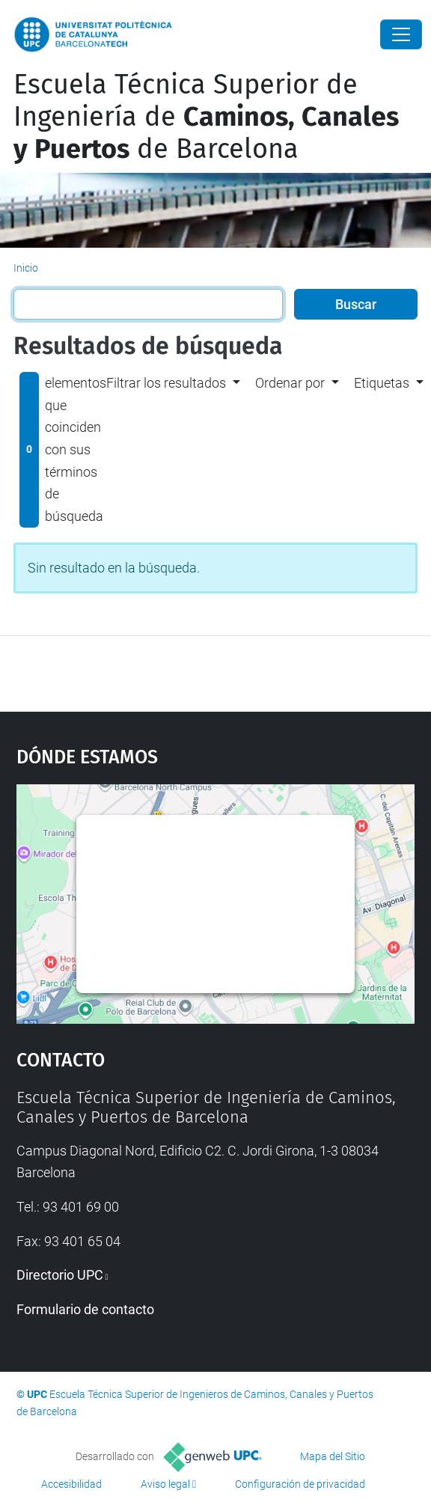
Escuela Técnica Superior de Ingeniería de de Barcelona (206, 116)
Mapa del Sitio (332, 1456)
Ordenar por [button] (290, 383)
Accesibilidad (71, 1484)
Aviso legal (165, 1484)
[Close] (401, 34)
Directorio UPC (59, 1275)
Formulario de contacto (85, 1309)
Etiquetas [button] (381, 383)
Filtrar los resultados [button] (166, 383)
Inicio (25, 268)
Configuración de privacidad (300, 1484)
